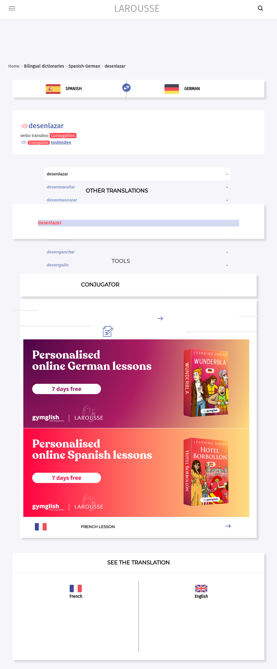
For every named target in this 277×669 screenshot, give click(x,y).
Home (13, 66)
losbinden (61, 142)
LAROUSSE (136, 8)
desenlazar (49, 223)
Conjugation (63, 135)
